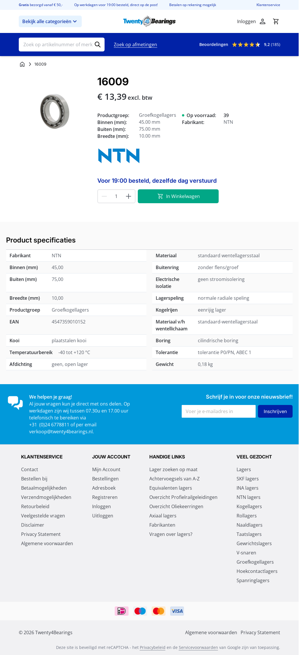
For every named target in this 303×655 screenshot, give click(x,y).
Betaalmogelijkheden (44, 488)
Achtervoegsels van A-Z (174, 479)
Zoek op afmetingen (135, 44)
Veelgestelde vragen (43, 516)
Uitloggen (102, 516)
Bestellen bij (34, 479)
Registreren (105, 497)
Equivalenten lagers (170, 488)
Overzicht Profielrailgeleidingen (183, 497)
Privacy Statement (41, 534)
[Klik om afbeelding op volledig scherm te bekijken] (55, 112)
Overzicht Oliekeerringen (176, 506)
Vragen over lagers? (170, 534)
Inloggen (101, 506)
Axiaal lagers (162, 516)
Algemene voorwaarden (47, 543)
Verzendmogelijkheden (46, 497)
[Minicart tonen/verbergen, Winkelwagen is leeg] (276, 21)
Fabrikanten (162, 525)
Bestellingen (105, 479)
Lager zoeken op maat (173, 469)
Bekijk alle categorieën (50, 21)
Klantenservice (268, 5)
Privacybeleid (153, 647)
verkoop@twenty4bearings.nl (61, 431)
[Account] (262, 21)
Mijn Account (106, 469)
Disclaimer (32, 525)
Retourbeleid (35, 506)
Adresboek (104, 488)
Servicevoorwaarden (198, 647)
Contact (29, 469)
